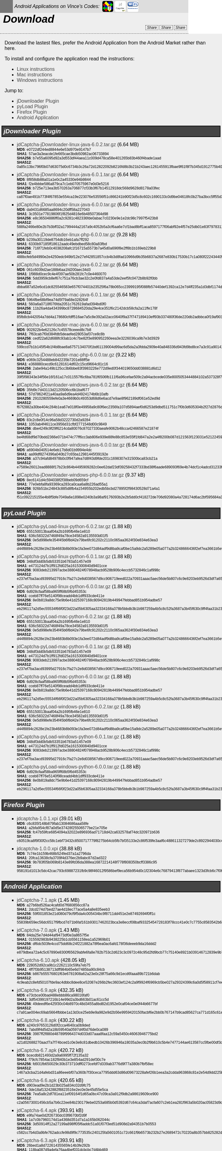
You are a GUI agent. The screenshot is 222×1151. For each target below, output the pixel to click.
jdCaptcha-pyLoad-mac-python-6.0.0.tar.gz (63, 676)
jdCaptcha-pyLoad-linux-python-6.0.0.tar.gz (64, 586)
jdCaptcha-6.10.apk (38, 960)
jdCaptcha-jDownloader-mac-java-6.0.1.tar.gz (66, 294)
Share (152, 27)
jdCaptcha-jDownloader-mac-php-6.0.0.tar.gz (65, 354)
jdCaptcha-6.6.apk (37, 1080)
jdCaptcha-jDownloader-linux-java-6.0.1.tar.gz (66, 174)
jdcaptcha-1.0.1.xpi (37, 818)
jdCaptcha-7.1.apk (37, 900)
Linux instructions (36, 69)
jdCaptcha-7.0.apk (37, 930)
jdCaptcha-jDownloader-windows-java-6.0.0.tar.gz (71, 445)
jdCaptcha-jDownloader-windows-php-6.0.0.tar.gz (70, 475)
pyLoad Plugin (32, 106)
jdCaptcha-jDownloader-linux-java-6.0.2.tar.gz (66, 144)
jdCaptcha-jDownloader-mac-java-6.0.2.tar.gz (66, 264)
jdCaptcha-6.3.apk (37, 1140)
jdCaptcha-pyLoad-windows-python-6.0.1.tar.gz (68, 736)
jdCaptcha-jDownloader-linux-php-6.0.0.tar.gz (66, 234)
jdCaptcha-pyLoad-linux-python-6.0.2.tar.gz (64, 526)
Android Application (38, 117)
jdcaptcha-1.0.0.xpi (37, 848)
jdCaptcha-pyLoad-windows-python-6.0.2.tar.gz (68, 706)
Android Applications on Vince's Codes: (57, 6)
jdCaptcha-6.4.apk (37, 1110)
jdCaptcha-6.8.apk (37, 1020)
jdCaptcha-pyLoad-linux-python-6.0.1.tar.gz (64, 556)
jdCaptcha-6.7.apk (37, 1050)
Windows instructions (40, 80)
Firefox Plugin (32, 112)
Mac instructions (34, 74)
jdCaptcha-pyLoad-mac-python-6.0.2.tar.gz (63, 616)
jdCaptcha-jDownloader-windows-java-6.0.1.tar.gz (71, 414)
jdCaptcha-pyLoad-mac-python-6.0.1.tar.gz (63, 646)
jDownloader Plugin (38, 101)
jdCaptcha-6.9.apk (37, 990)
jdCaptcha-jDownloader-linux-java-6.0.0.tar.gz (66, 204)
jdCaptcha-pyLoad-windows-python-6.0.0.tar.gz (68, 766)
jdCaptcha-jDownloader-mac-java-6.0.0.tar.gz (66, 324)
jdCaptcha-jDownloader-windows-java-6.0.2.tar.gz (71, 384)
